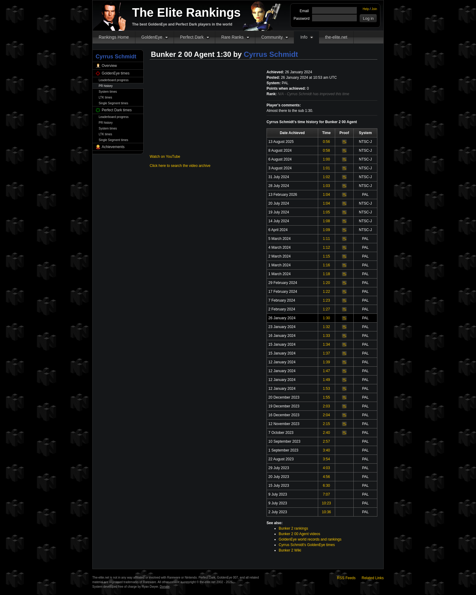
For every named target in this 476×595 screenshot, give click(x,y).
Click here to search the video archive (180, 166)
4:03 (326, 468)
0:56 (326, 142)
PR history (106, 86)
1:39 (326, 362)
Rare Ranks (232, 37)
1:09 (326, 230)
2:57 (326, 441)
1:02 (326, 177)
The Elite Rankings (186, 12)
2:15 (326, 424)
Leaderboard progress (113, 80)
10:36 (326, 512)
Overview (109, 66)
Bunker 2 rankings (293, 528)
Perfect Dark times (117, 110)
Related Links (373, 578)
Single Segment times (113, 103)
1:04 (326, 194)
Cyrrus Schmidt (271, 54)
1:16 (326, 265)
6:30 (326, 485)
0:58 (326, 150)
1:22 (326, 291)
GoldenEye (151, 37)
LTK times (105, 97)
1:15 (326, 256)
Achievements (113, 147)
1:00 (326, 159)
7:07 (326, 494)
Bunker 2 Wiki (290, 550)
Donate (164, 586)
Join (374, 9)
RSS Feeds (346, 578)
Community (272, 37)
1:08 (326, 221)
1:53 (326, 388)
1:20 (326, 283)
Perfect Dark (192, 37)
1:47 (326, 371)
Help (366, 9)
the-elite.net (336, 37)
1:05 (326, 212)
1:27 (326, 309)
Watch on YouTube (165, 156)
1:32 (326, 327)
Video (344, 142)
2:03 (326, 406)
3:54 (326, 459)
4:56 (326, 477)
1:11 (326, 239)
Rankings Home (114, 37)
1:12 (326, 247)
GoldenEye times (115, 73)
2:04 (326, 415)
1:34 (326, 344)
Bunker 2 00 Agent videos (299, 534)
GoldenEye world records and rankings (310, 539)
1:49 (326, 380)
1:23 (326, 300)
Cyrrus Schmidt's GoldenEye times (307, 545)
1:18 (326, 274)
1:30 (326, 318)
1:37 (326, 353)
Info (303, 37)
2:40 (326, 433)
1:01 (326, 168)
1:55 (326, 397)
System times (108, 91)
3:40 (326, 450)
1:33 (326, 336)
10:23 (326, 503)
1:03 (326, 186)
